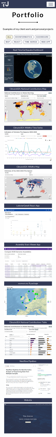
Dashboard (42, 37)
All (9, 37)
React (17, 42)
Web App (45, 42)
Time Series (31, 42)
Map (8, 42)
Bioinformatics (23, 37)
